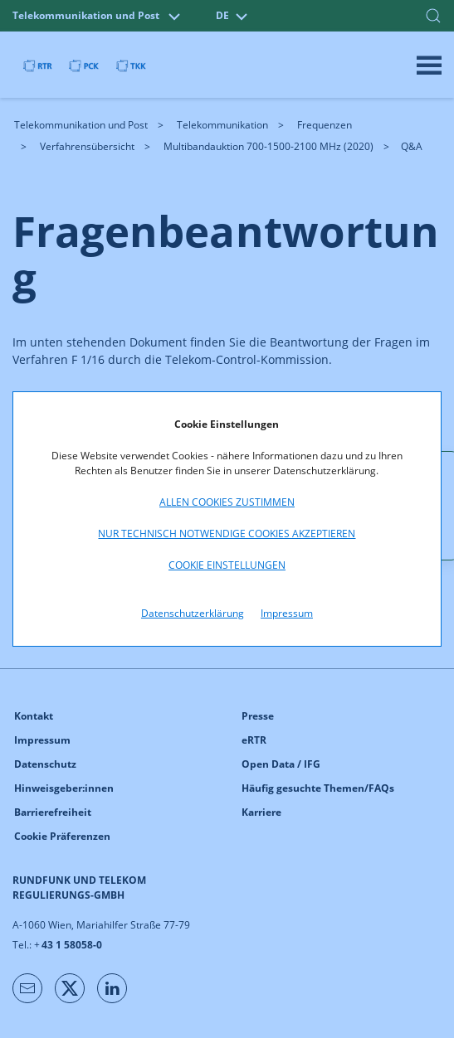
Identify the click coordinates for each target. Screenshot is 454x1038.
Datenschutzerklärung (192, 613)
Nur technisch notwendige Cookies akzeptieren (226, 533)
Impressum (287, 613)
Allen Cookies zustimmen (227, 502)
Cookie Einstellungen (227, 565)
